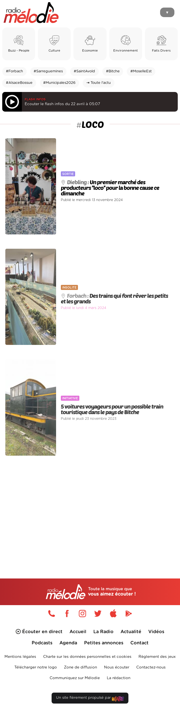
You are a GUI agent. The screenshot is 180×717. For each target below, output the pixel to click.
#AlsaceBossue (19, 83)
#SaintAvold (84, 71)
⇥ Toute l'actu (98, 83)
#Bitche (113, 71)
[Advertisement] (90, 506)
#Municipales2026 (59, 83)
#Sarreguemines (48, 71)
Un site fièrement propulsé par (90, 699)
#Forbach (14, 71)
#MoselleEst (141, 71)
